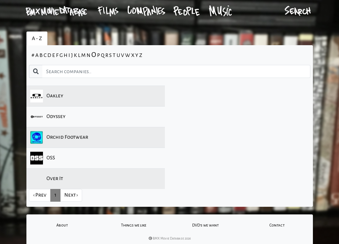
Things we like (133, 225)
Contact (277, 225)
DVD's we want (205, 225)
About (62, 225)
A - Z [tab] (37, 38)
